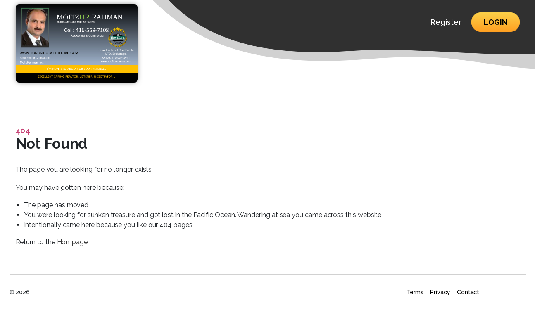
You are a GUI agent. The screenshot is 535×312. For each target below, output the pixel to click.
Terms (415, 292)
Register (445, 22)
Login (495, 22)
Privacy (440, 292)
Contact (468, 292)
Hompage (72, 242)
